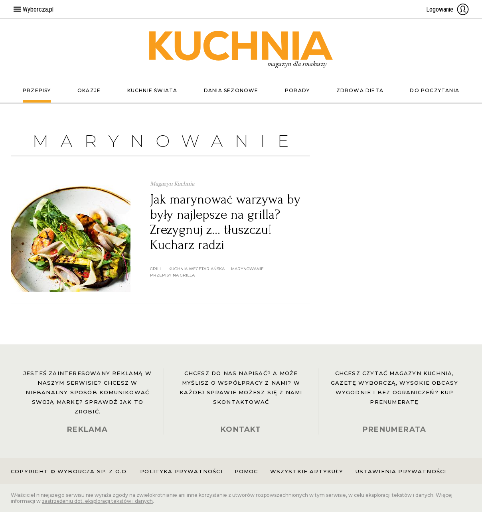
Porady (297, 90)
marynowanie (247, 268)
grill (156, 268)
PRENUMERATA (394, 429)
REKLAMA (87, 429)
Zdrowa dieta (359, 90)
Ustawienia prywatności (401, 471)
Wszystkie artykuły (307, 471)
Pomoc (246, 471)
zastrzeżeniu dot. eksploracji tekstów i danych (97, 501)
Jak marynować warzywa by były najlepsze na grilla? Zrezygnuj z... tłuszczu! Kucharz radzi (225, 222)
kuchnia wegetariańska (196, 268)
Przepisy (37, 90)
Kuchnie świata (152, 90)
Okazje (89, 90)
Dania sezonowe (231, 90)
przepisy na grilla (172, 275)
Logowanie (447, 9)
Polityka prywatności (181, 471)
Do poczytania (434, 90)
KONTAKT (241, 429)
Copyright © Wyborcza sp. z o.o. (69, 471)
